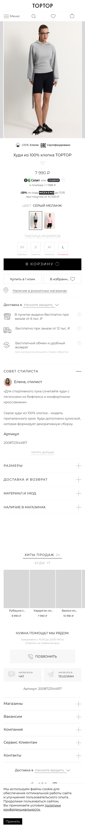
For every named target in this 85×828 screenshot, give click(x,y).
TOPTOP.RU (42, 5)
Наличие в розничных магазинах (40, 291)
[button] (34, 134)
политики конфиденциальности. (32, 807)
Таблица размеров (42, 236)
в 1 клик (22, 279)
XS (22, 247)
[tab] (42, 555)
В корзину (42, 264)
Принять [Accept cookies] (13, 821)
